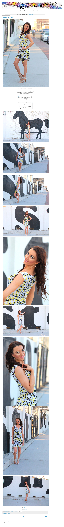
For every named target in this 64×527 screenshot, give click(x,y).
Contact (34, 10)
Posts (4, 521)
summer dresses (37, 512)
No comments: (15, 511)
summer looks (40, 512)
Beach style (12, 512)
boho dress (15, 512)
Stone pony (30, 512)
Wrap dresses (20, 96)
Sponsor (43, 10)
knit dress (21, 512)
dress (32, 102)
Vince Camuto (26, 509)
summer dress (33, 512)
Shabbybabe (26, 507)
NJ (25, 512)
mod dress (23, 512)
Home (19, 10)
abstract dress (6, 512)
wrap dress (9, 513)
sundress (4, 513)
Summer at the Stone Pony (8, 17)
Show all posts (31, 14)
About (26, 10)
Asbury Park (9, 512)
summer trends (44, 512)
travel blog (6, 513)
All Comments (5, 522)
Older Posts (45, 516)
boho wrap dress (18, 512)
